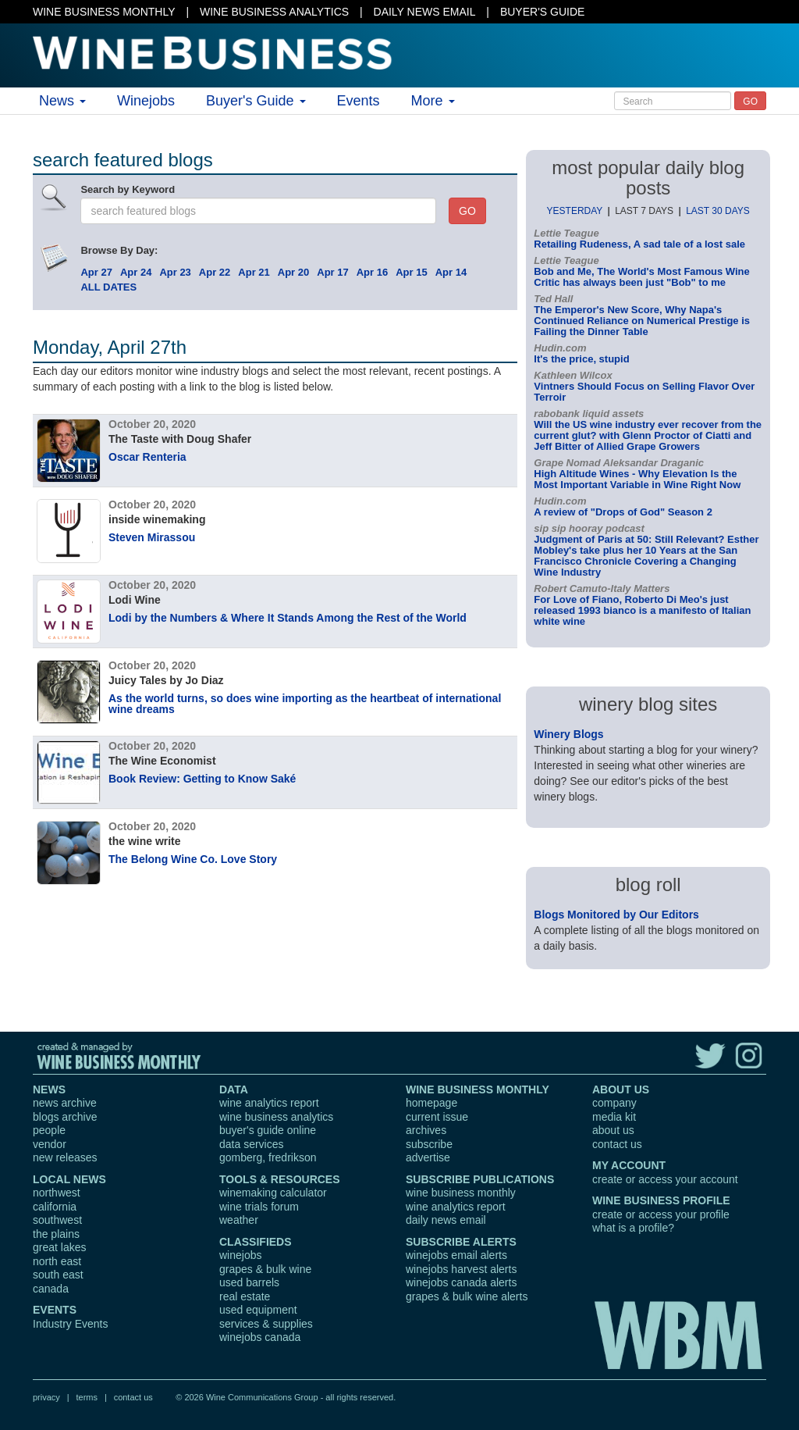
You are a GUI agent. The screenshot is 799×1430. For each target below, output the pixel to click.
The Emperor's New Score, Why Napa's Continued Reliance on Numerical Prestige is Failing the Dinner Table (642, 320)
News (62, 101)
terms (87, 1397)
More (433, 101)
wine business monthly (461, 1192)
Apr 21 (253, 272)
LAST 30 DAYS (718, 210)
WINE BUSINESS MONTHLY (104, 11)
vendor (49, 1144)
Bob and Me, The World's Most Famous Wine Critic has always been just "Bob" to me (641, 277)
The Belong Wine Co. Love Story (192, 859)
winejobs (240, 1255)
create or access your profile (661, 1214)
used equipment (258, 1309)
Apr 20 (293, 272)
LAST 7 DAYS (644, 210)
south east (58, 1274)
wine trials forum (259, 1206)
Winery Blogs (568, 734)
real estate (244, 1296)
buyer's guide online (267, 1130)
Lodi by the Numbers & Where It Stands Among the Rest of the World (287, 618)
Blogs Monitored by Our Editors (616, 914)
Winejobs (146, 101)
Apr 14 (451, 272)
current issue (437, 1117)
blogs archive (65, 1117)
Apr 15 (411, 272)
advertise (428, 1157)
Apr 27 (96, 272)
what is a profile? (633, 1227)
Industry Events (70, 1324)
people (49, 1130)
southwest (57, 1220)
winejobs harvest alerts (461, 1269)
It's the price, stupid (581, 359)
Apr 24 (135, 272)
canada (51, 1288)
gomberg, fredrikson (268, 1157)
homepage (431, 1103)
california (54, 1206)
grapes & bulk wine (265, 1269)
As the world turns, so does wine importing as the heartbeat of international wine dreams (304, 703)
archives (426, 1130)
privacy (46, 1397)
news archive (65, 1103)
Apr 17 (332, 272)
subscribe (429, 1144)
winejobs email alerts (456, 1255)
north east (57, 1261)
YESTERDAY (575, 210)
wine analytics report (269, 1103)
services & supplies (266, 1324)
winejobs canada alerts (461, 1282)
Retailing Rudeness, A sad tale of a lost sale (639, 244)
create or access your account (665, 1179)
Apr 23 (174, 272)
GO (750, 101)
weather (238, 1220)
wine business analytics (276, 1117)
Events (358, 101)
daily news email (446, 1220)
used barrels (249, 1282)
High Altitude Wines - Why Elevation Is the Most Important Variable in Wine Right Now (637, 479)
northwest (56, 1192)
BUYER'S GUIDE (542, 11)
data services (251, 1144)
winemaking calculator (273, 1192)
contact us (617, 1144)
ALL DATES (108, 287)
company (614, 1103)
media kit (614, 1117)
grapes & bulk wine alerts (466, 1296)
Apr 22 (214, 272)
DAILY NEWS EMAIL (425, 11)
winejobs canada (259, 1337)
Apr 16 (372, 272)
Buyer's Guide (256, 101)
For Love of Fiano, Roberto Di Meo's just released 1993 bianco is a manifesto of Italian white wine (642, 610)
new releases (65, 1157)
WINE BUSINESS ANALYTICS (274, 11)
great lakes (59, 1247)
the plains (56, 1234)
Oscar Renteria (147, 457)
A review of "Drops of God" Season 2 (623, 512)
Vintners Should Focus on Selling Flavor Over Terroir (644, 391)
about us (613, 1130)
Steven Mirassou (151, 537)
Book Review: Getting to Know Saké (202, 778)
